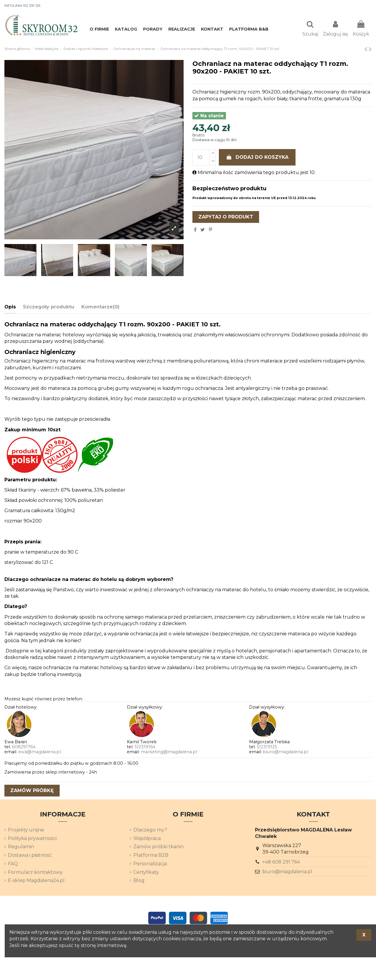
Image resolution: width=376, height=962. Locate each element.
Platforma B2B (150, 856)
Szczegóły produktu (48, 307)
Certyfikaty (146, 873)
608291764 (24, 747)
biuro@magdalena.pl (285, 752)
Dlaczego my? (150, 830)
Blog (139, 881)
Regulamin (21, 847)
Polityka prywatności (32, 839)
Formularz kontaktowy (35, 873)
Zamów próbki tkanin (158, 847)
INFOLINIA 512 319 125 (22, 5)
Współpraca (147, 839)
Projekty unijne (26, 830)
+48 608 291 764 (281, 862)
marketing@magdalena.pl (169, 752)
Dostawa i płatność (30, 856)
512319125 (267, 747)
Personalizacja (150, 864)
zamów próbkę (32, 791)
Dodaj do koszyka (257, 158)
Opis (10, 307)
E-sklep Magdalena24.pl (36, 881)
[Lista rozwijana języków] (361, 5)
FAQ (13, 864)
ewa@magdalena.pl (39, 752)
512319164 (145, 747)
